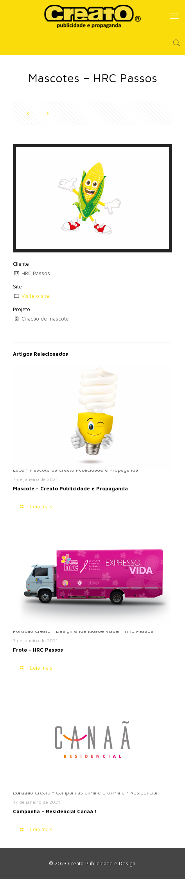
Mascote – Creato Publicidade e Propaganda (70, 488)
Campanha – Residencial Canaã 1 (55, 811)
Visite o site (35, 296)
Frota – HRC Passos (38, 650)
